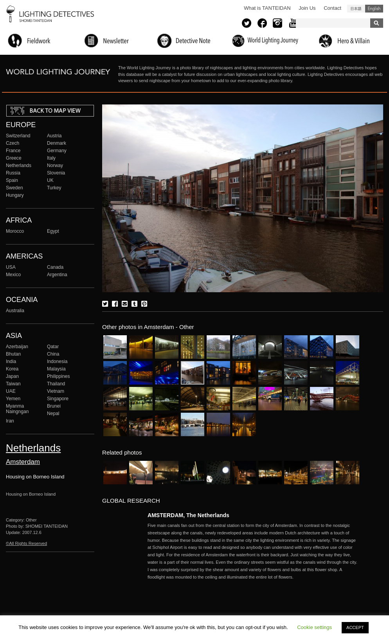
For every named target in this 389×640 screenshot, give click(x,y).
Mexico (13, 274)
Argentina (57, 274)
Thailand (56, 384)
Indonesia (57, 361)
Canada (55, 267)
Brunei (54, 406)
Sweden (14, 188)
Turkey (54, 188)
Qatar (53, 346)
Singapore (57, 398)
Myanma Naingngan (17, 408)
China (53, 354)
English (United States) (374, 9)
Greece (14, 158)
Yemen (13, 398)
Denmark (56, 143)
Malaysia (56, 369)
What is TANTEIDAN (267, 8)
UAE (11, 391)
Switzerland (18, 135)
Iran (10, 421)
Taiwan (13, 384)
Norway (55, 165)
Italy (51, 158)
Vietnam (55, 391)
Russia (13, 173)
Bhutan (13, 354)
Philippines (58, 376)
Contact (332, 8)
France (13, 150)
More (253, 551)
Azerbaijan (17, 346)
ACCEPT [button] (355, 627)
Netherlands (18, 165)
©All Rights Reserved (26, 543)
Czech (12, 143)
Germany (57, 150)
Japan (12, 376)
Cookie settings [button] (314, 627)
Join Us (307, 8)
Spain (12, 180)
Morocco (15, 231)
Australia (15, 310)
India (11, 361)
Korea (12, 369)
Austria (54, 135)
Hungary (15, 195)
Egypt (53, 231)
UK (50, 180)
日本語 (356, 9)
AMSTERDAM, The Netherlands (188, 515)
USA (11, 267)
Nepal (53, 413)
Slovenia (56, 173)
